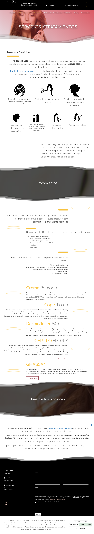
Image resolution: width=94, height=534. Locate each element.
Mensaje (37, 487)
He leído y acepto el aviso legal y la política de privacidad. (48, 502)
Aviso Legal (52, 499)
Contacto (85, 13)
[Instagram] (86, 7)
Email (36, 480)
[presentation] (49, 507)
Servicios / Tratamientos (29, 13)
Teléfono (65, 480)
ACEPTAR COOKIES (85, 525)
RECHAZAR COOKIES (81, 522)
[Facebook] (86, 3)
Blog (76, 13)
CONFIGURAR (74, 525)
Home (12, 13)
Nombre (36, 472)
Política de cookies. (80, 528)
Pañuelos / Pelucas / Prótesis (58, 13)
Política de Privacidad (60, 499)
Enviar (38, 514)
